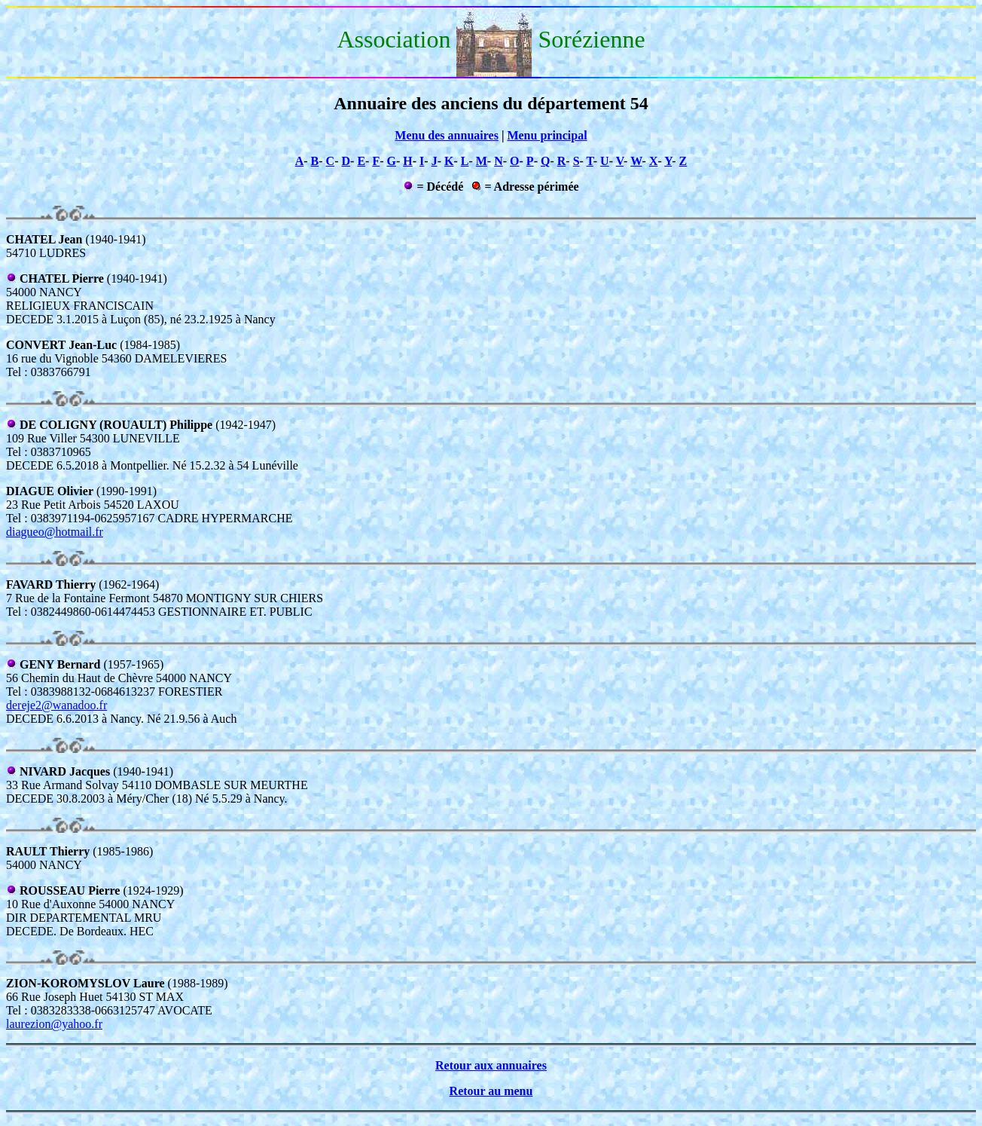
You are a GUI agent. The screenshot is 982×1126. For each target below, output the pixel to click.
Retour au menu (491, 1091)
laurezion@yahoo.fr (54, 1023)
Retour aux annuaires (491, 1065)
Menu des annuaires (447, 135)
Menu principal (547, 135)
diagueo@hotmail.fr (54, 531)
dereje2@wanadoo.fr (56, 705)
